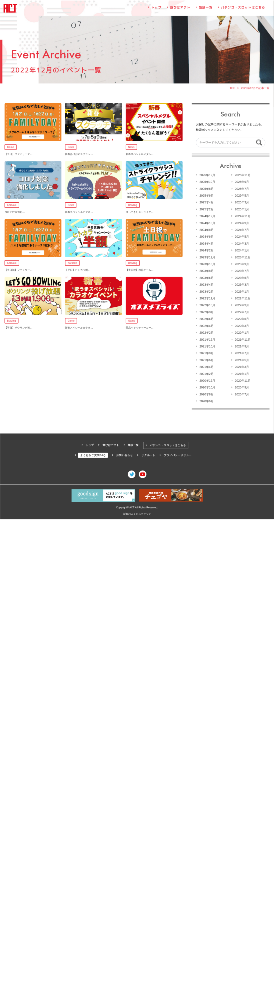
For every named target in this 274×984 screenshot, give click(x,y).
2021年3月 (241, 366)
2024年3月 (241, 243)
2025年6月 (206, 196)
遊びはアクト (180, 9)
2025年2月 (206, 209)
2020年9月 (241, 386)
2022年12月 (207, 298)
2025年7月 (241, 189)
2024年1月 (241, 250)
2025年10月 (207, 182)
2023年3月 (241, 284)
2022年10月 (207, 305)
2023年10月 (207, 264)
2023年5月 (241, 277)
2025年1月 (241, 209)
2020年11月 (242, 379)
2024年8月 (206, 230)
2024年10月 (207, 223)
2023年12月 (207, 257)
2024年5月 (241, 236)
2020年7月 (241, 393)
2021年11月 (242, 339)
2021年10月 (207, 345)
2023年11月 (242, 257)
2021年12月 (207, 339)
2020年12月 (207, 379)
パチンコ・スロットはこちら (242, 9)
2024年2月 (206, 250)
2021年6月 (206, 359)
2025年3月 (241, 203)
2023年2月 (206, 291)
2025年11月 (242, 175)
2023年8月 (206, 271)
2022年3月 (241, 325)
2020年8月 (206, 393)
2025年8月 (206, 189)
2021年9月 (241, 345)
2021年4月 (206, 366)
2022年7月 (241, 311)
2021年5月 (241, 359)
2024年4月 (206, 243)
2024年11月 (242, 216)
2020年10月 (207, 386)
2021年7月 (241, 352)
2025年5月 (241, 196)
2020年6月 (206, 400)
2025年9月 (241, 182)
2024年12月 (207, 216)
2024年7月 (241, 230)
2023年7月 (241, 271)
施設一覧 (205, 9)
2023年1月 (241, 291)
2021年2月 (206, 373)
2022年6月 (206, 318)
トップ (156, 9)
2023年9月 (241, 264)
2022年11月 (242, 298)
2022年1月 (241, 332)
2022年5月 (241, 318)
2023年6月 (206, 277)
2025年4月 (206, 203)
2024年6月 (206, 236)
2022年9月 (241, 305)
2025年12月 (207, 175)
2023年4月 (206, 284)
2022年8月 (206, 311)
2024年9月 (241, 223)
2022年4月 (206, 325)
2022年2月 (206, 332)
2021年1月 (241, 373)
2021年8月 (206, 352)
